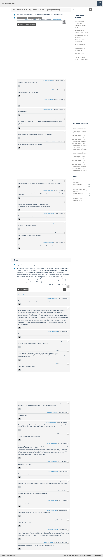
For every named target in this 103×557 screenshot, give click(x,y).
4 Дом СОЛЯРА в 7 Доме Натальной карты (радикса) (80, 144)
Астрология (76, 182)
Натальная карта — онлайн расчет (80, 22)
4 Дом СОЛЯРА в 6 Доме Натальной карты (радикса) (80, 148)
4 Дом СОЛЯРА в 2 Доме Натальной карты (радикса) (80, 165)
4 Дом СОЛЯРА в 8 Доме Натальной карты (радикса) (80, 140)
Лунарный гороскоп (78, 196)
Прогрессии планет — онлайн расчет (80, 49)
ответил (47, 284)
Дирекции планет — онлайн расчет (80, 54)
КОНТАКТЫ (82, 555)
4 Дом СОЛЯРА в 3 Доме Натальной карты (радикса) (80, 161)
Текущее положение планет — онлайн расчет (81, 58)
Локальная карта (79, 30)
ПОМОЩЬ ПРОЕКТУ (96, 555)
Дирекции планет (77, 200)
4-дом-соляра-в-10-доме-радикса (35, 18)
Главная (19, 4)
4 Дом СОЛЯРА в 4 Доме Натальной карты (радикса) (80, 157)
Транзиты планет (77, 187)
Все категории (77, 180)
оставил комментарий (48, 80)
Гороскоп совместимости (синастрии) (81, 36)
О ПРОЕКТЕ (88, 555)
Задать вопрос (42, 4)
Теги (29, 4)
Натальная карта (77, 184)
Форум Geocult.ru (8, 3)
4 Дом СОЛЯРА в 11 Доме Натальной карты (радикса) (80, 132)
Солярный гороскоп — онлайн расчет (81, 40)
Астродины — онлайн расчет (80, 26)
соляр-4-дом (24, 18)
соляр (19, 18)
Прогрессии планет (78, 198)
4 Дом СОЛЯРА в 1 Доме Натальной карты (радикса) (80, 169)
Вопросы (24, 4)
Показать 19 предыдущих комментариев (28, 294)
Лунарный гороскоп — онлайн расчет (80, 45)
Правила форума (11, 555)
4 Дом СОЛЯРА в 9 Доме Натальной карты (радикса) (80, 136)
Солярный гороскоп (57, 19)
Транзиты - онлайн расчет (81, 32)
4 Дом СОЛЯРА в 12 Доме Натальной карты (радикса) (80, 127)
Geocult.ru (77, 555)
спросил (27, 19)
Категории (35, 4)
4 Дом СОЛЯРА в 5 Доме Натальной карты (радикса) (80, 152)
